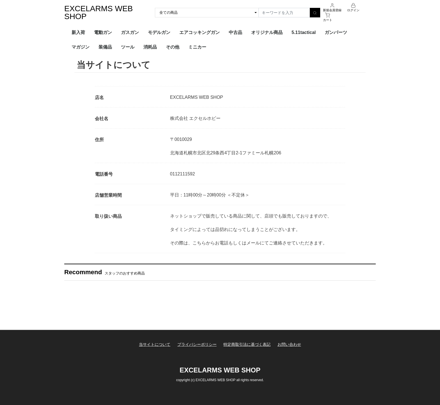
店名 (99, 97)
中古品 (235, 32)
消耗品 (150, 47)
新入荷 (78, 32)
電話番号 (104, 174)
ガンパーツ (336, 32)
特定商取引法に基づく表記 (247, 344)
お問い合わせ (289, 344)
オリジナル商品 (267, 32)
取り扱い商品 (108, 216)
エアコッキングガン (199, 32)
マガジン (81, 47)
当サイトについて (154, 344)
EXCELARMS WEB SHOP (98, 12)
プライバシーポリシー (197, 344)
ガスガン (130, 32)
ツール (127, 47)
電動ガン (103, 32)
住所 (99, 139)
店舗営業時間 (108, 195)
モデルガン (159, 32)
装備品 (105, 47)
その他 (172, 47)
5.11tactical (304, 32)
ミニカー (197, 47)
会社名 (101, 118)
